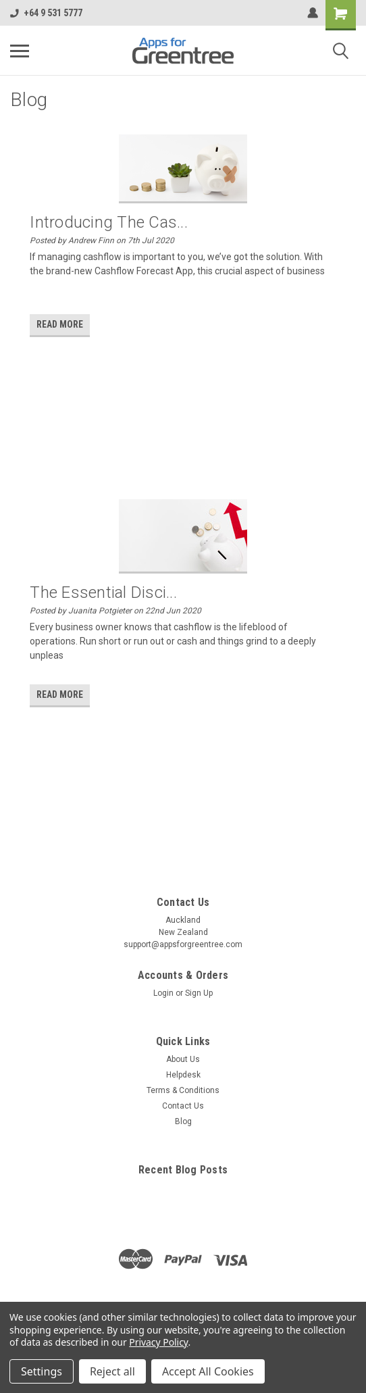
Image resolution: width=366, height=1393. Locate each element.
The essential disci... (103, 592)
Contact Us (183, 1106)
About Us (183, 1059)
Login (163, 993)
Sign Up (199, 993)
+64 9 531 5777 (46, 12)
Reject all (112, 1371)
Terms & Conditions (183, 1090)
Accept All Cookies (208, 1371)
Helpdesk (183, 1075)
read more (59, 324)
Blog (183, 1121)
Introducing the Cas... (109, 222)
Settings (41, 1371)
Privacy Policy (158, 1342)
